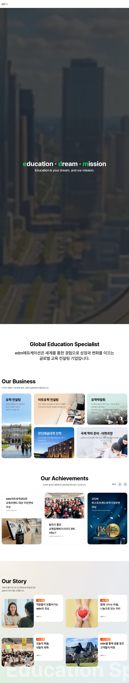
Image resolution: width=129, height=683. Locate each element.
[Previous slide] (120, 484)
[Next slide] (125, 484)
